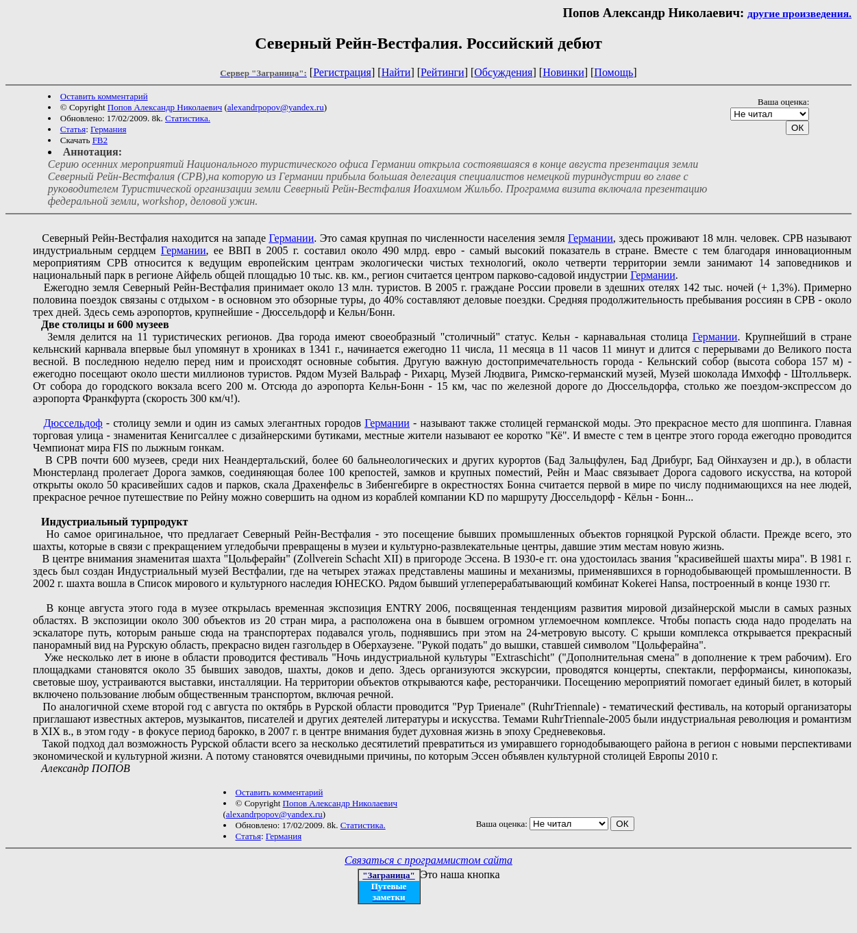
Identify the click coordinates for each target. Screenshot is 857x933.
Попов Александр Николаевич (165, 107)
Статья (73, 129)
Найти (396, 72)
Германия (108, 129)
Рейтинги (442, 72)
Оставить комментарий (104, 96)
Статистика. (187, 118)
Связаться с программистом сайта (428, 860)
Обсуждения (503, 72)
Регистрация (342, 72)
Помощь (613, 72)
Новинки (563, 72)
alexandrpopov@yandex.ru (275, 107)
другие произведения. (799, 13)
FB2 (100, 140)
